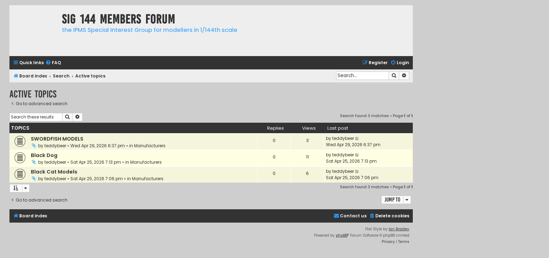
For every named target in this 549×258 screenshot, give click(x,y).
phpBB (341, 235)
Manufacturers (150, 146)
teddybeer (55, 146)
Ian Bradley (399, 229)
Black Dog (44, 155)
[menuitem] (53, 63)
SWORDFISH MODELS (57, 138)
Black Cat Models (54, 171)
